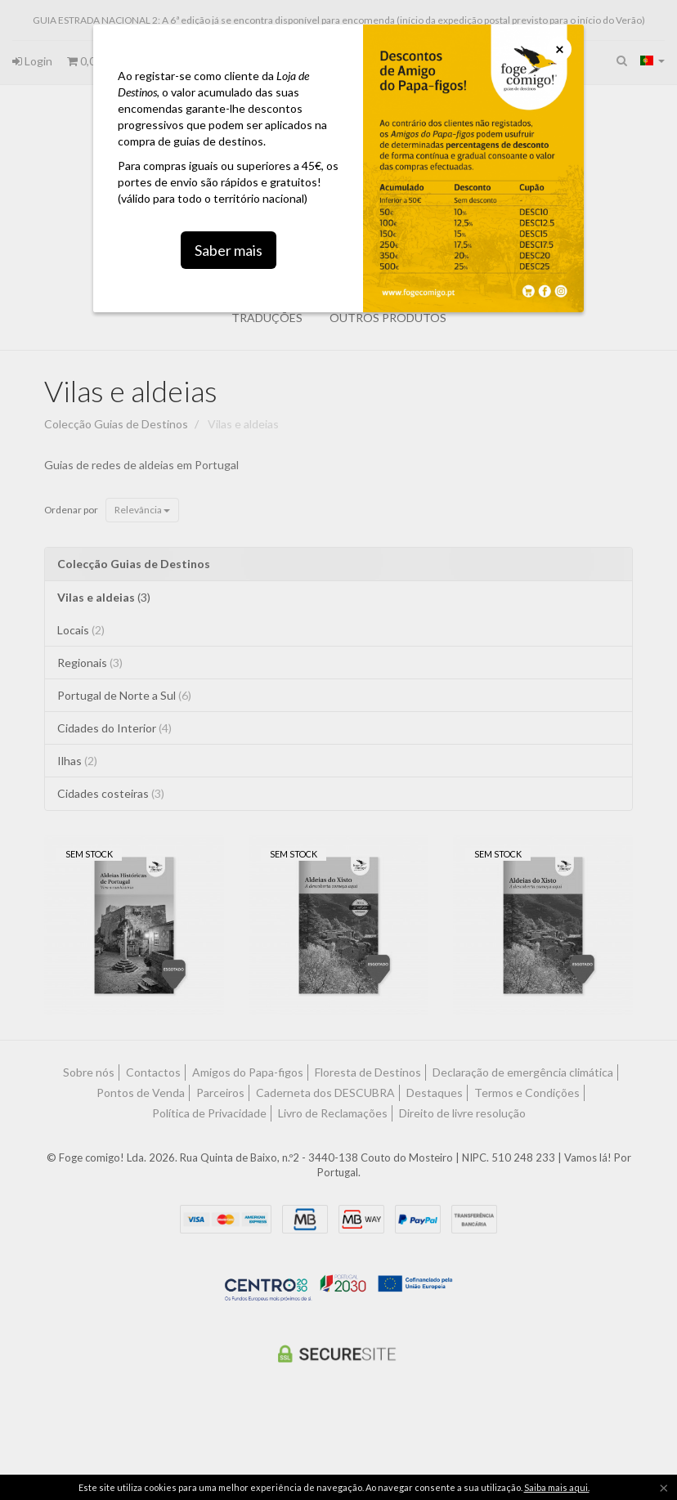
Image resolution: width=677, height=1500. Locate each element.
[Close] (559, 49)
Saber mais (228, 231)
